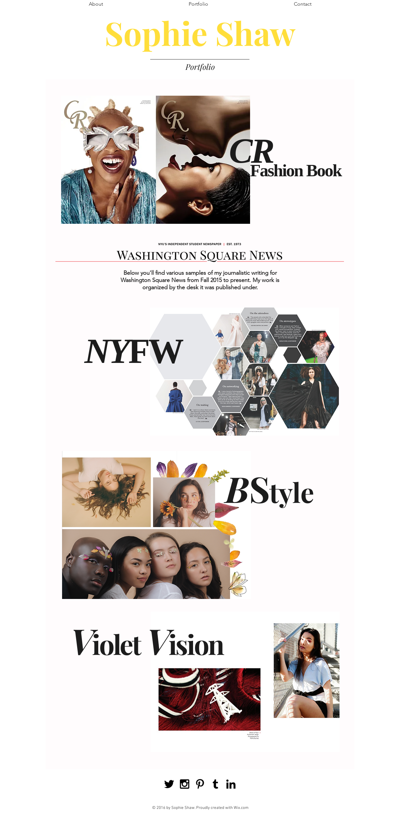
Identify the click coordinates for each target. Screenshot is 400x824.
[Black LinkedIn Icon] (230, 784)
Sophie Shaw (200, 32)
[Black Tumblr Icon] (215, 784)
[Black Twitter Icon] (169, 784)
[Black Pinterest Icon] (200, 784)
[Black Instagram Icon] (184, 784)
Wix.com (241, 807)
